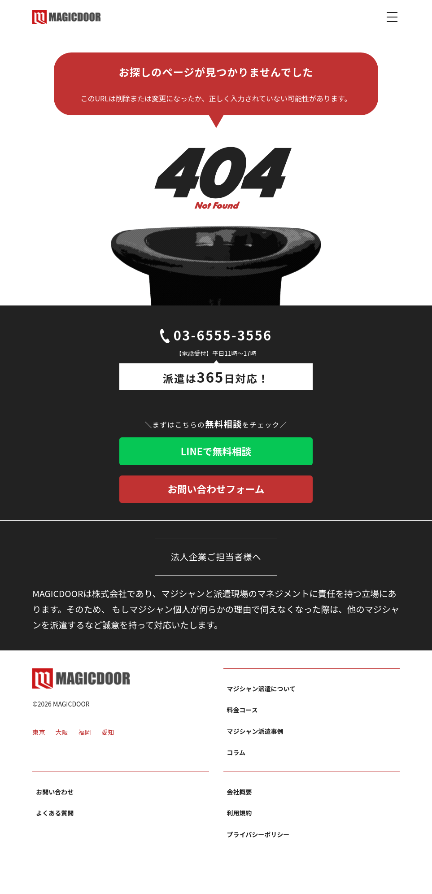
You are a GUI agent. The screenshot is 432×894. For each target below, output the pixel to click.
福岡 (85, 738)
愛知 (107, 738)
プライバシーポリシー (258, 839)
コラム (236, 757)
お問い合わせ (55, 796)
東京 (38, 738)
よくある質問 (55, 818)
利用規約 (239, 818)
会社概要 (239, 796)
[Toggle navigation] (392, 16)
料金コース (242, 715)
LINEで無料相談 (216, 453)
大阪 (61, 738)
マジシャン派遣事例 (255, 736)
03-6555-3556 (216, 336)
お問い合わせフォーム (216, 493)
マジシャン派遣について (261, 693)
